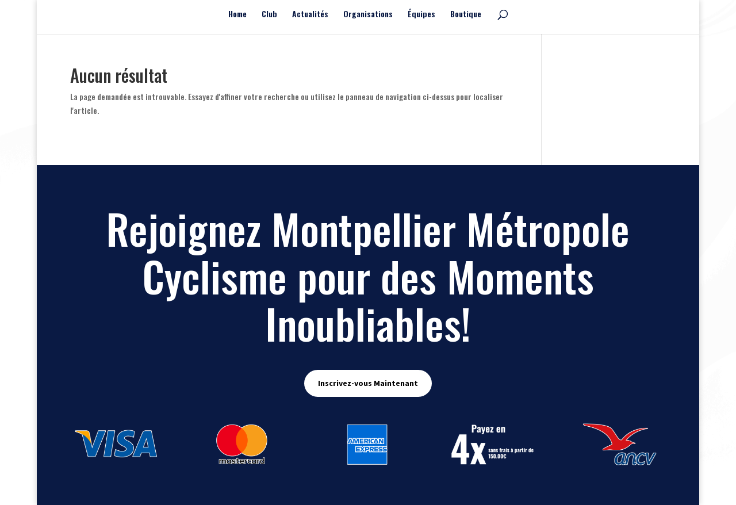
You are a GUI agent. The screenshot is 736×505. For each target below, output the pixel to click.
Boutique (465, 15)
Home (237, 15)
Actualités (310, 15)
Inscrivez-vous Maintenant (368, 383)
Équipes (421, 15)
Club (269, 15)
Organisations (368, 15)
